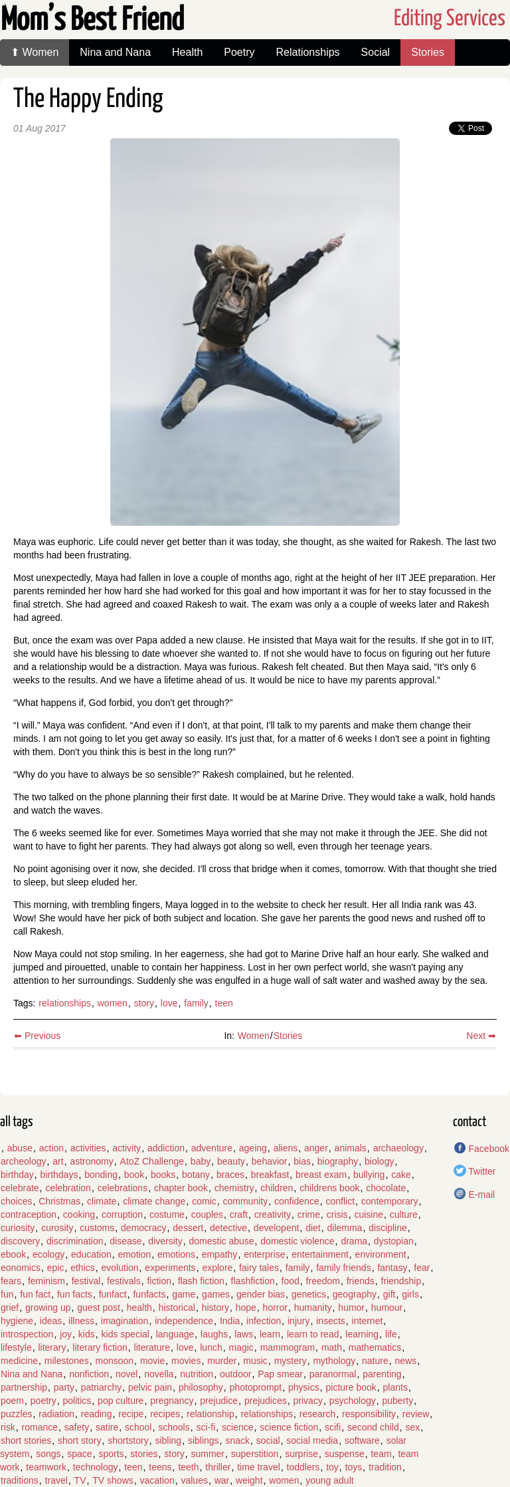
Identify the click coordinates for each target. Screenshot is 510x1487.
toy (332, 1467)
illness (81, 1320)
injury (298, 1320)
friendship (401, 1281)
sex (413, 1427)
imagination (125, 1320)
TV (80, 1480)
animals (351, 1148)
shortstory (128, 1440)
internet (367, 1320)
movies (186, 1360)
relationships (65, 1003)
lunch (211, 1347)
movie (152, 1360)
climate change (154, 1201)
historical (177, 1307)
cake (401, 1174)
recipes (165, 1414)
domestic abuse (221, 1241)
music (255, 1360)
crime (309, 1214)
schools (173, 1427)
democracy (143, 1227)
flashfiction (253, 1281)
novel (126, 1374)
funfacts (149, 1294)
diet (313, 1227)
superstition (255, 1453)
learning (362, 1334)
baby (201, 1161)
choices (16, 1201)
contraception (28, 1214)
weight (249, 1480)
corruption (122, 1214)
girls (410, 1294)
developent (276, 1227)
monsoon (115, 1360)
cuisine (368, 1214)
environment (380, 1254)
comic (204, 1201)
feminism (46, 1281)
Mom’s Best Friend (92, 21)
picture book (351, 1387)
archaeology (398, 1148)
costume (167, 1214)
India (230, 1320)
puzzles (16, 1414)
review (415, 1414)
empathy (220, 1254)
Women (254, 1035)
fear (422, 1267)
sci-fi (205, 1427)
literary (52, 1347)
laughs (214, 1334)
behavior (270, 1161)
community (245, 1201)
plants (395, 1387)
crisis (337, 1214)
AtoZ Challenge (152, 1161)
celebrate (20, 1188)
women (113, 1003)
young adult (329, 1480)
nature (375, 1360)
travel (56, 1480)
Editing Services (449, 19)
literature (152, 1347)
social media (312, 1440)
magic (240, 1347)
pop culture (120, 1400)
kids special (125, 1334)
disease (125, 1241)
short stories (26, 1440)
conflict (340, 1201)
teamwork (46, 1467)
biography (338, 1161)
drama (354, 1241)
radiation (56, 1414)
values (194, 1480)
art (57, 1161)
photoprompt (256, 1387)
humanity (313, 1307)
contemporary (389, 1201)
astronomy (91, 1161)
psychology (352, 1400)
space (79, 1453)
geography (355, 1294)
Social (375, 52)
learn (270, 1334)
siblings (203, 1440)
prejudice (219, 1400)
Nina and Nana (115, 52)
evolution (120, 1267)
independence (184, 1320)
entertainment (320, 1254)
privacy (308, 1400)
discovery (20, 1241)
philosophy (201, 1387)
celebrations (123, 1188)
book (134, 1174)
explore (217, 1267)
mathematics (375, 1347)
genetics (309, 1294)
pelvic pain (150, 1387)
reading (96, 1414)
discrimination (75, 1241)
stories (143, 1453)
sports (111, 1453)
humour (386, 1307)
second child (373, 1427)
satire (107, 1427)
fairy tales (259, 1267)
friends (361, 1281)
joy (66, 1334)
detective (228, 1227)
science (237, 1427)
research (317, 1414)
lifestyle (16, 1347)
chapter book (181, 1188)
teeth (188, 1467)
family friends (343, 1267)
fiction (159, 1281)
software (362, 1440)
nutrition (196, 1374)
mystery (290, 1360)
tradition (385, 1467)
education (91, 1254)
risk (8, 1427)
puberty (398, 1400)
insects (330, 1320)
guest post (98, 1307)
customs (97, 1227)
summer (207, 1453)
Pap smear (280, 1374)
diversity (165, 1241)
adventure (211, 1148)
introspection (27, 1334)
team (381, 1453)
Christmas (59, 1201)
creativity (272, 1214)
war (222, 1480)
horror (275, 1307)
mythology (334, 1360)
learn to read (313, 1334)
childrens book (329, 1188)
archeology (23, 1161)
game (183, 1294)
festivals (124, 1281)
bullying (368, 1174)
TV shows (112, 1480)
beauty (231, 1161)
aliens (286, 1148)
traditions (20, 1480)
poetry (43, 1400)
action (51, 1148)
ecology (48, 1254)
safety (76, 1427)
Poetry (239, 52)
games (216, 1294)
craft (239, 1214)
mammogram (287, 1347)
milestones (66, 1360)
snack (237, 1440)
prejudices (265, 1400)
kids (86, 1334)
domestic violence (297, 1241)
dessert (188, 1227)
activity (126, 1148)
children (276, 1188)
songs (48, 1453)
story (144, 1003)
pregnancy (171, 1400)
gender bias (260, 1294)
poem (12, 1400)
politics (77, 1400)
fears (11, 1281)
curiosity (18, 1227)
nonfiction (89, 1374)
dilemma (345, 1227)
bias (302, 1161)
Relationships (308, 52)
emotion (134, 1254)
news (406, 1360)
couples (207, 1214)
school (138, 1427)
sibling (168, 1440)
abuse (20, 1148)
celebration (68, 1188)
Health (187, 52)
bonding (101, 1174)
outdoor (235, 1374)
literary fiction (99, 1347)
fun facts (74, 1294)
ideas (51, 1320)
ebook (13, 1254)
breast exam (321, 1174)
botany (196, 1174)
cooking (79, 1214)
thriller (217, 1467)
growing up (48, 1307)
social (268, 1440)
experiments (170, 1267)
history (215, 1307)
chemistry (234, 1188)
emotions (176, 1254)
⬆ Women (34, 52)
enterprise (264, 1254)
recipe (130, 1414)
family (196, 1003)
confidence (296, 1201)
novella (158, 1374)
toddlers (303, 1467)
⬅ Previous (37, 1035)
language (175, 1334)
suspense (345, 1453)
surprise (301, 1453)
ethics (82, 1267)
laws (243, 1334)
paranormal (333, 1374)
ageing (253, 1148)
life (391, 1334)
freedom (323, 1281)
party (64, 1387)
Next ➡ (481, 1035)
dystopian (394, 1241)
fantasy (392, 1267)
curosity (57, 1227)
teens (160, 1467)
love (169, 1003)
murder (221, 1360)
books (163, 1174)
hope (246, 1307)
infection (263, 1320)
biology (379, 1161)
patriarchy (101, 1387)
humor (351, 1307)
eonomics (21, 1267)
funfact (113, 1294)
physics (303, 1387)
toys (354, 1467)
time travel (258, 1467)
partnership (24, 1387)
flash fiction (201, 1281)
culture (404, 1214)
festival (86, 1281)
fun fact (35, 1294)
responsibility (369, 1414)
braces (230, 1174)
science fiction (289, 1427)
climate (101, 1201)
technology (95, 1467)
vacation (157, 1480)
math (331, 1347)
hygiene (17, 1320)
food (290, 1281)
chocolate (386, 1188)
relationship (210, 1414)
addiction (166, 1148)
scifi (333, 1427)
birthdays (59, 1174)
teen (224, 1003)
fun (7, 1294)
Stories (427, 52)
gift (389, 1294)
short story (79, 1440)
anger (316, 1148)
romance (40, 1427)
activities (88, 1148)
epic (55, 1267)
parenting (382, 1374)
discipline (388, 1227)
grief (10, 1307)
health (139, 1307)
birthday (17, 1174)
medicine (19, 1360)
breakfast (270, 1174)
